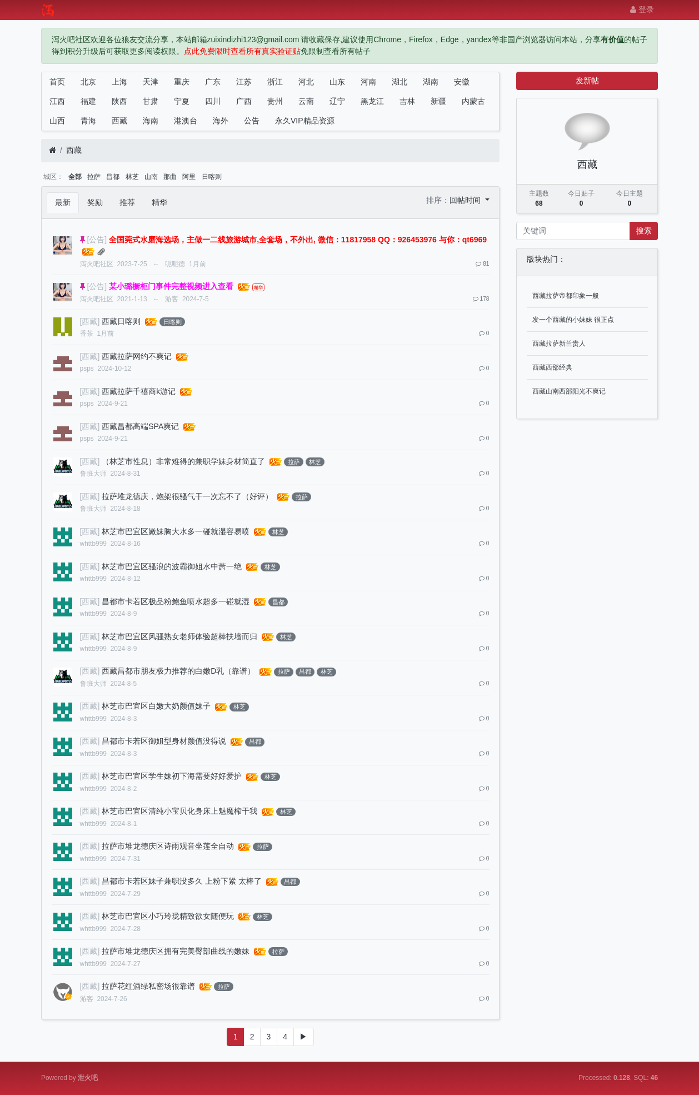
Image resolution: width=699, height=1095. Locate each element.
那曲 (170, 177)
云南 (306, 101)
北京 (88, 81)
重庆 (181, 81)
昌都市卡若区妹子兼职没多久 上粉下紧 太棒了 (182, 881)
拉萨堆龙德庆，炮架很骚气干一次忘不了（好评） (187, 496)
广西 (244, 101)
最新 (63, 202)
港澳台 (185, 120)
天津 (150, 81)
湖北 (399, 81)
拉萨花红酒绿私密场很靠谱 (148, 986)
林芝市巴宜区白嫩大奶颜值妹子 (156, 705)
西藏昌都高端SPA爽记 (140, 426)
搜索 (644, 230)
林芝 (132, 177)
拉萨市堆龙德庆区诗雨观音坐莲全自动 (168, 846)
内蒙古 (473, 101)
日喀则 (212, 177)
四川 (213, 101)
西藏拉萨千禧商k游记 (139, 391)
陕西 (119, 101)
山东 (337, 81)
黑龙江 (372, 101)
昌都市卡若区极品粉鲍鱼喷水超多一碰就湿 (175, 601)
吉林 (407, 101)
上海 (119, 81)
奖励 (95, 202)
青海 (88, 120)
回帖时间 (466, 200)
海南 (150, 120)
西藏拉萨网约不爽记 (137, 356)
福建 (88, 101)
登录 (642, 9)
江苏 (244, 81)
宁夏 (181, 101)
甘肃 (150, 101)
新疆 (438, 101)
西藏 (119, 120)
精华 (159, 202)
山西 (57, 120)
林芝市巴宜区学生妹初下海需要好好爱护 (172, 776)
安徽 (462, 81)
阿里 (189, 177)
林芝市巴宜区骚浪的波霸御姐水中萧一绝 (172, 566)
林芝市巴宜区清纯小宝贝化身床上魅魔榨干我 (179, 811)
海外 (220, 120)
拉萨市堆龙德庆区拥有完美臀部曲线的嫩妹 (175, 951)
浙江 (275, 81)
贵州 (275, 101)
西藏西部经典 (552, 367)
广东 (213, 81)
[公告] (97, 239)
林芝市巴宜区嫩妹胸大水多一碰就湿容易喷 (175, 531)
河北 (306, 81)
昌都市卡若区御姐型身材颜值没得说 (164, 740)
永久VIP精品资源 (304, 120)
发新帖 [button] (587, 80)
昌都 (112, 177)
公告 (251, 120)
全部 (75, 177)
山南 (151, 177)
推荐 (127, 202)
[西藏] (90, 321)
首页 (57, 81)
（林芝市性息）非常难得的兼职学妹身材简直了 (183, 461)
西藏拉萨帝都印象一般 (565, 296)
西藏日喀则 (121, 321)
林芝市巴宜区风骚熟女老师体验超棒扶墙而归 (179, 636)
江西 (57, 101)
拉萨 (94, 177)
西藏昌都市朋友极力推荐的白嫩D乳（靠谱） (178, 670)
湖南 (430, 81)
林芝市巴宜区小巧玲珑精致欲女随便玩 (168, 916)
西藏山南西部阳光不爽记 (569, 391)
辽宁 (337, 101)
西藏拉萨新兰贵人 (559, 343)
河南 (368, 81)
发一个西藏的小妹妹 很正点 (573, 319)
